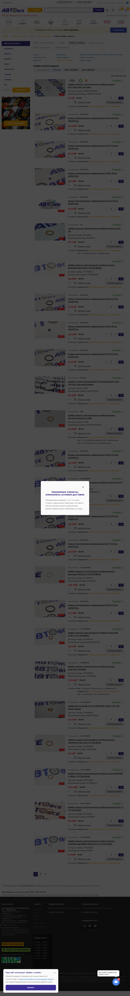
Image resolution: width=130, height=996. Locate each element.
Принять (30, 987)
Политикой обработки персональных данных (35, 979)
